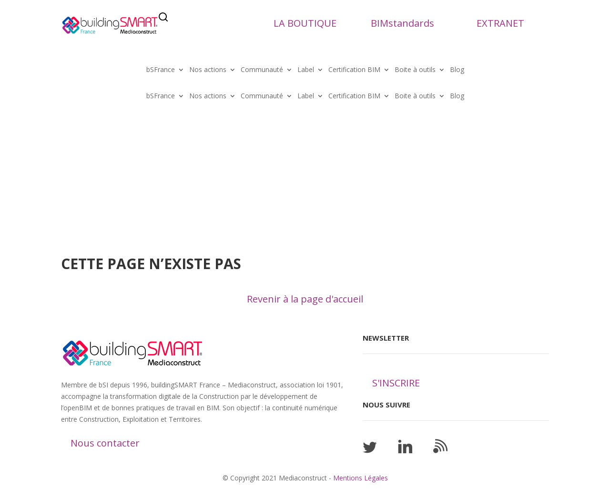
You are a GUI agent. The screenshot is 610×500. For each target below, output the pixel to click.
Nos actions (207, 70)
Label (305, 70)
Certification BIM (354, 70)
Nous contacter (105, 443)
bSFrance (160, 70)
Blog (457, 70)
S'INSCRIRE (396, 382)
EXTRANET (500, 23)
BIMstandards (402, 23)
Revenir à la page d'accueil (305, 298)
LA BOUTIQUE (305, 23)
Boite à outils (415, 70)
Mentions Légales (360, 477)
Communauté (262, 70)
